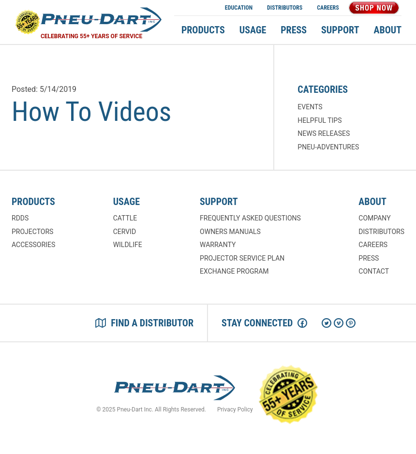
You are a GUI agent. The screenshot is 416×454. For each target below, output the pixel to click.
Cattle (125, 218)
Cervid (124, 231)
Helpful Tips (319, 120)
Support (340, 30)
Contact (373, 271)
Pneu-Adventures (328, 147)
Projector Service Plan (242, 258)
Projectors (32, 231)
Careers (328, 7)
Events (309, 107)
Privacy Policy (235, 409)
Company (374, 218)
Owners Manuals (230, 231)
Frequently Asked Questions (250, 218)
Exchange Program (234, 271)
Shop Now (374, 7)
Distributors (284, 7)
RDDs (20, 218)
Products (203, 30)
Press (294, 30)
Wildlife (127, 245)
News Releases (323, 133)
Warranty (218, 245)
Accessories (33, 245)
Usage (252, 30)
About (388, 30)
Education (239, 7)
